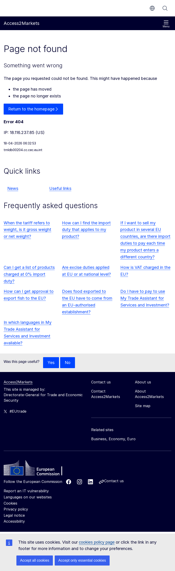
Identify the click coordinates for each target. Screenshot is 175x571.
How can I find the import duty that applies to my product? (86, 229)
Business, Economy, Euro (113, 439)
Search (165, 8)
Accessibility (14, 521)
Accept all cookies (34, 560)
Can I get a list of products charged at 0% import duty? (29, 274)
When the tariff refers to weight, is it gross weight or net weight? (27, 229)
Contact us (114, 481)
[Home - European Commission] (37, 469)
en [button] (152, 8)
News (12, 188)
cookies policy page (97, 542)
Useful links (60, 188)
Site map (142, 405)
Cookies (10, 503)
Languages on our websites (28, 497)
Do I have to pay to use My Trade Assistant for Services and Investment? (144, 298)
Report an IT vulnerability (26, 491)
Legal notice (14, 515)
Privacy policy (16, 509)
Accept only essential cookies (82, 560)
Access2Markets (18, 382)
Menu (166, 24)
